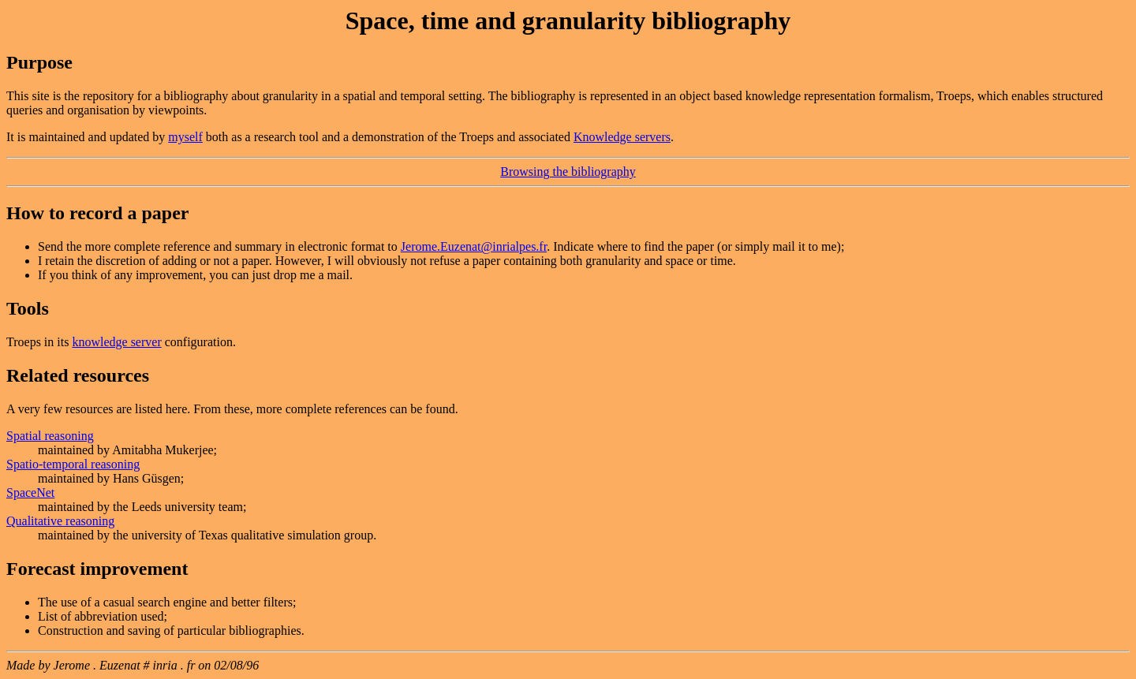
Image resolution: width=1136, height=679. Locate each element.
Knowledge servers (622, 137)
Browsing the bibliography (568, 171)
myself (185, 137)
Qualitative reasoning (60, 521)
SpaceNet (30, 492)
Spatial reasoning (50, 435)
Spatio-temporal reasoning (73, 464)
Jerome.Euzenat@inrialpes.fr (474, 246)
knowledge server (116, 342)
